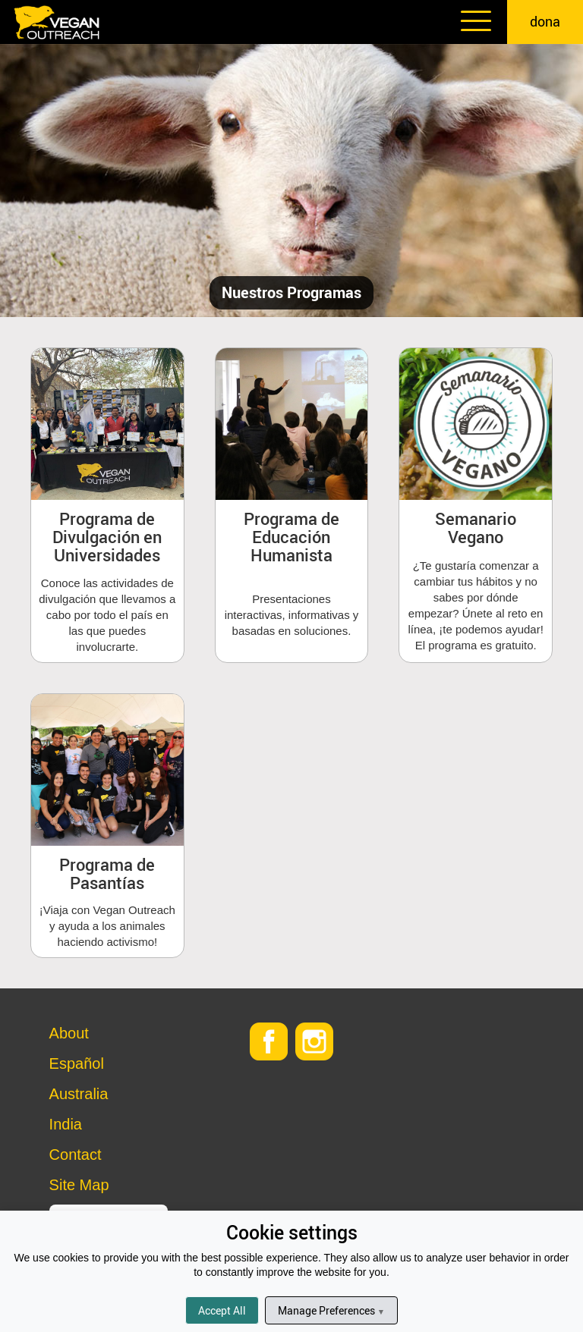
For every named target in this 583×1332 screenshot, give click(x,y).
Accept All (222, 1310)
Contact (75, 1154)
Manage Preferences (331, 1310)
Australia (79, 1093)
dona (545, 21)
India (65, 1124)
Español (76, 1063)
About (69, 1033)
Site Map (79, 1184)
